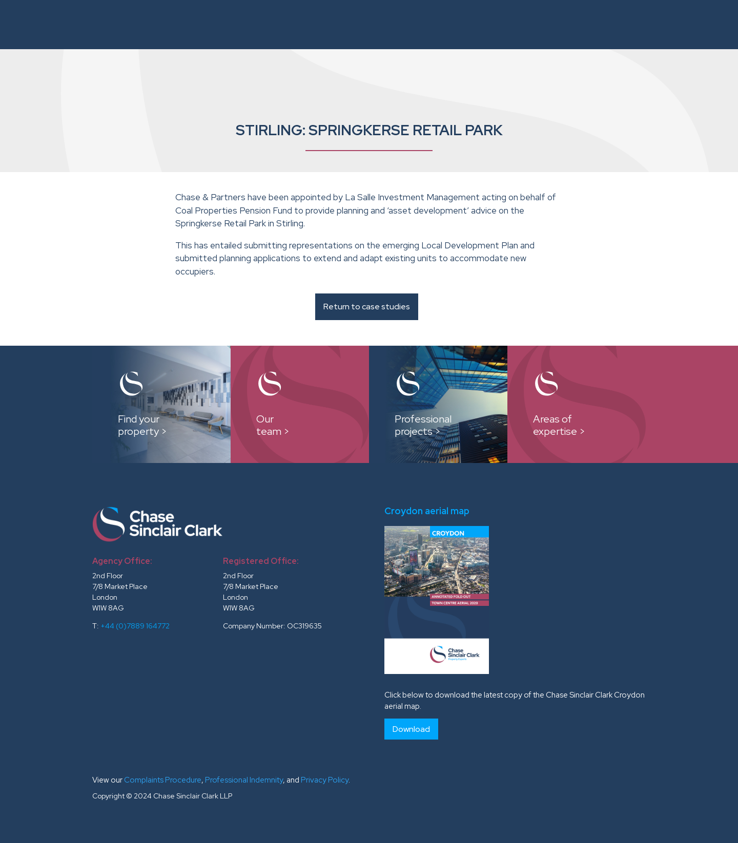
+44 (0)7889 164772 (135, 625)
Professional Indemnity (244, 780)
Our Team (366, 24)
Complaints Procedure (162, 780)
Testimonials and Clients (572, 24)
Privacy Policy (324, 780)
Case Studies (427, 24)
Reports (484, 24)
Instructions (294, 24)
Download (411, 729)
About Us (232, 24)
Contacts (697, 24)
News (653, 24)
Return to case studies (366, 306)
